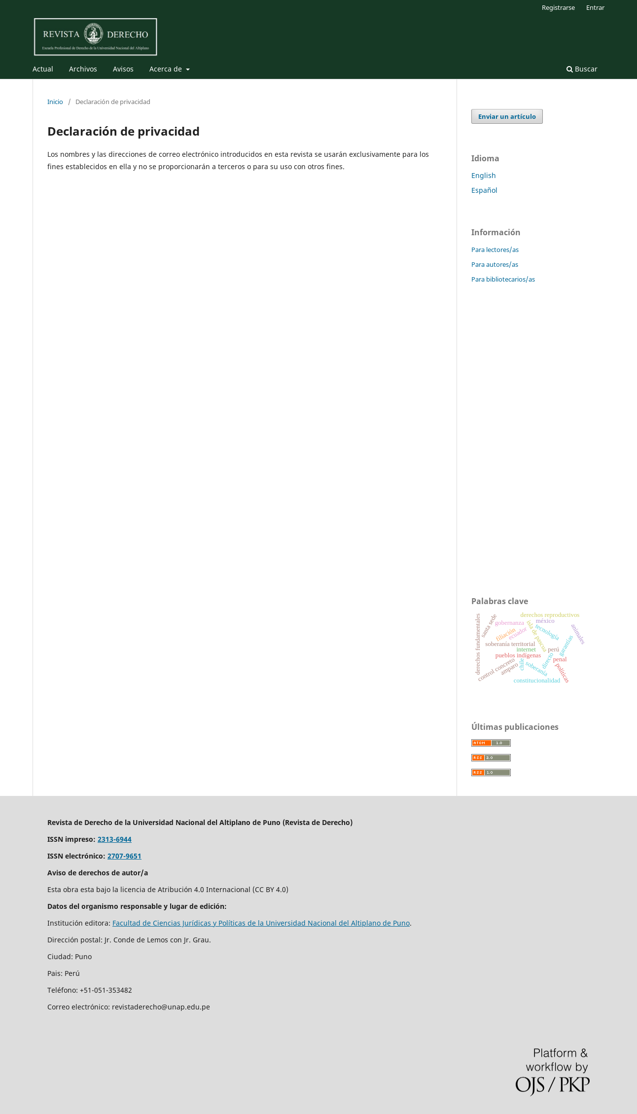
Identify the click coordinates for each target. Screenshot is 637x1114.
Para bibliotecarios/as (503, 279)
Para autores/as (494, 264)
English (483, 175)
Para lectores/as (495, 249)
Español (484, 190)
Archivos (83, 68)
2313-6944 (115, 839)
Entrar (595, 7)
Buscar (582, 68)
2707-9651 (124, 856)
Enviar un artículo (507, 116)
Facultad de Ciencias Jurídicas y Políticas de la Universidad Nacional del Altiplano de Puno (261, 923)
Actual (43, 68)
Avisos (123, 68)
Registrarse (558, 7)
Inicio (55, 101)
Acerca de (166, 68)
